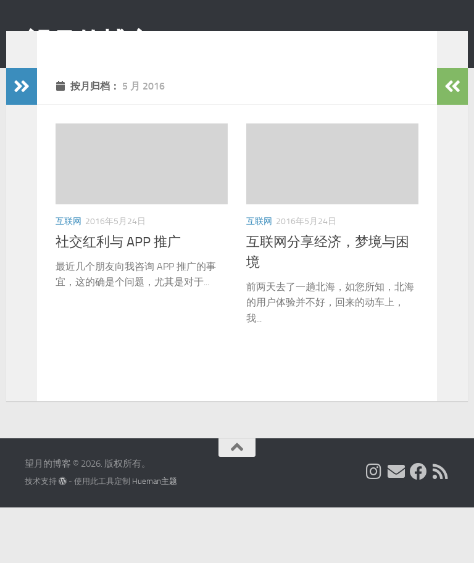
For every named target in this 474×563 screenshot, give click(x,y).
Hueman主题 (154, 536)
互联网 (68, 240)
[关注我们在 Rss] (440, 527)
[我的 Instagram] (374, 527)
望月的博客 (89, 42)
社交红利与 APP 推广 (118, 260)
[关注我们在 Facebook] (418, 527)
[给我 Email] (396, 527)
